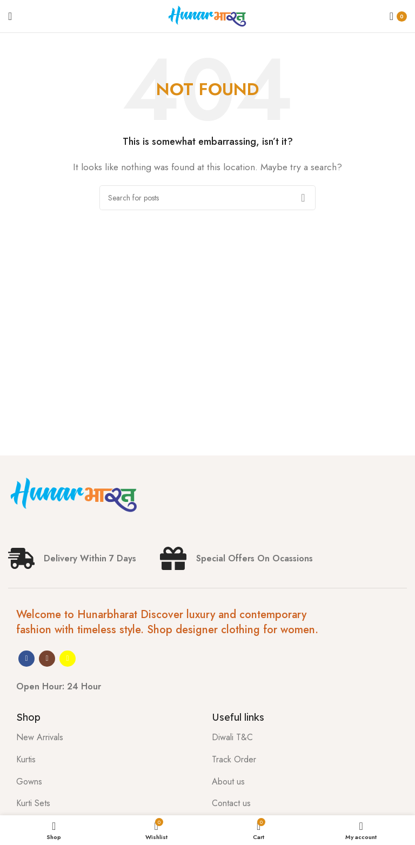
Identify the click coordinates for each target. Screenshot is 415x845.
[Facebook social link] (26, 658)
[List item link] (106, 737)
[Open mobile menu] (10, 16)
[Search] (207, 197)
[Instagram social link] (47, 658)
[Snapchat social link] (67, 658)
